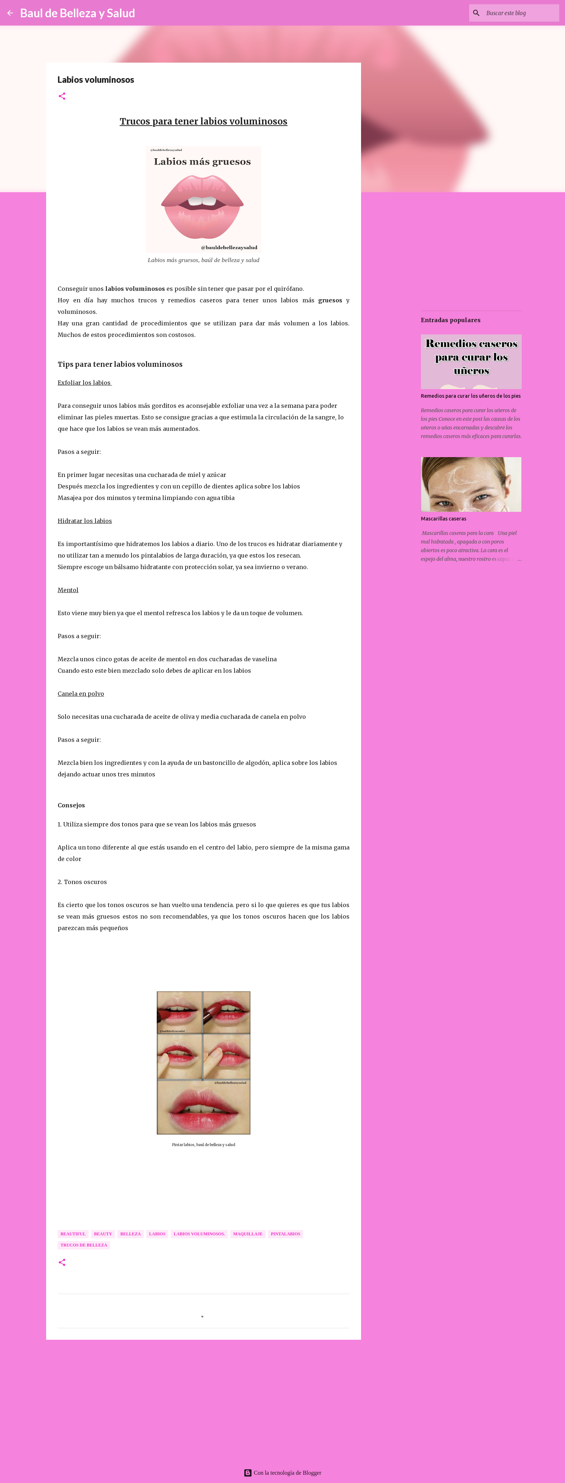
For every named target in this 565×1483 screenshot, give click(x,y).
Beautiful (73, 1233)
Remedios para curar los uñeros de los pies (471, 396)
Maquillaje (247, 1233)
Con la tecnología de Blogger (282, 1473)
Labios (157, 1233)
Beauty (103, 1233)
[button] (62, 97)
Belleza (130, 1233)
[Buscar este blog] (521, 13)
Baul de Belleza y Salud (77, 13)
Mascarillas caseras (443, 519)
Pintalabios (286, 1233)
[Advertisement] (203, 1401)
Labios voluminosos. (199, 1233)
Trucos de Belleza (84, 1245)
